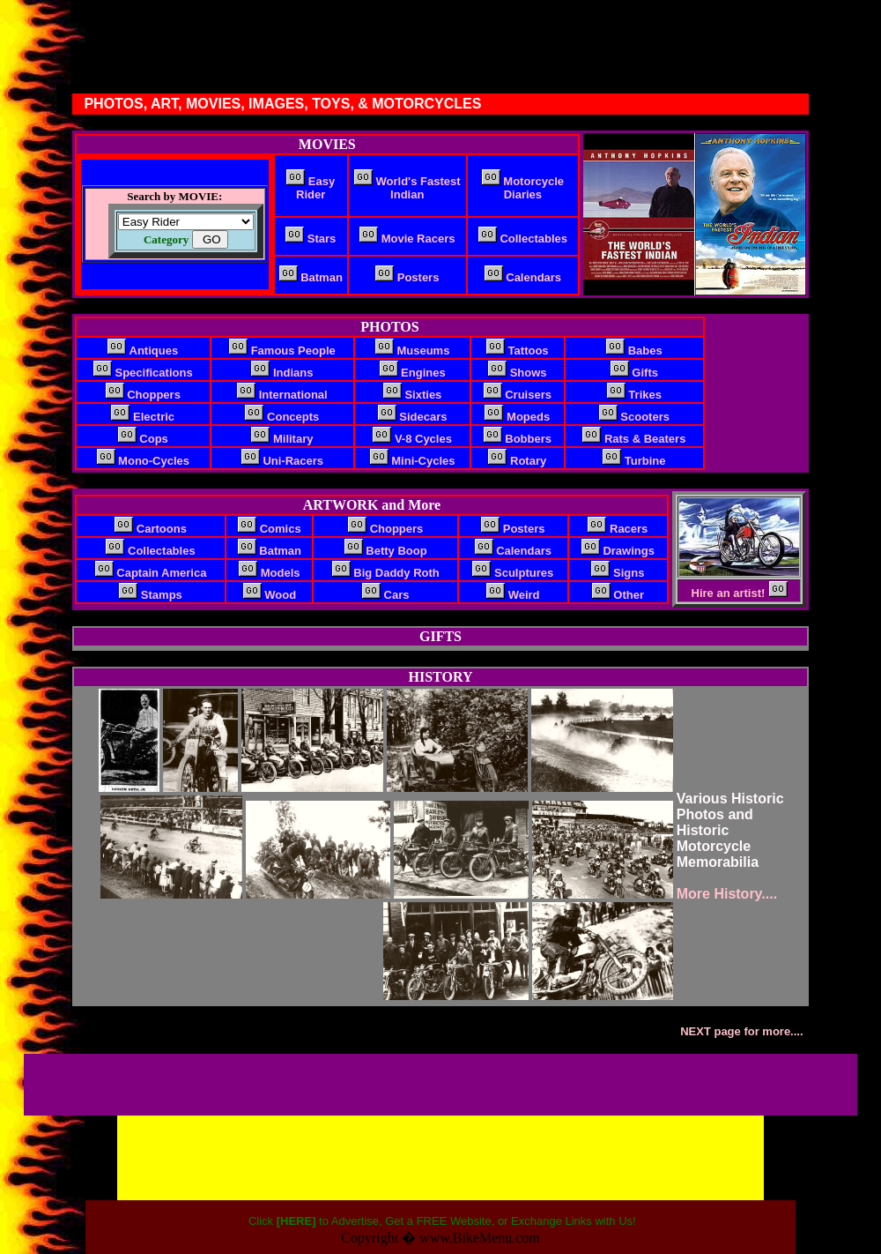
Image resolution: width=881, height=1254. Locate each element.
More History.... (729, 893)
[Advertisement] (232, 1082)
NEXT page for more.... (743, 1031)
